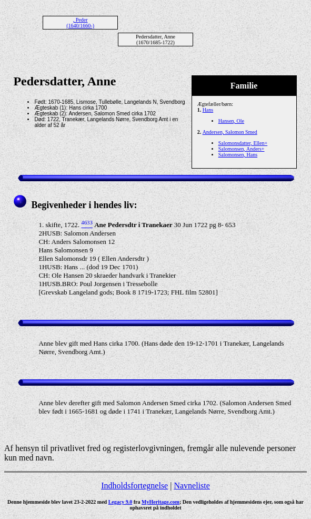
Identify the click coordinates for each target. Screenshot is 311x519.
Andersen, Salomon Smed (230, 132)
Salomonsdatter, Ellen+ (243, 143)
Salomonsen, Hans (237, 155)
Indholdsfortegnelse (134, 485)
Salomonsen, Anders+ (241, 149)
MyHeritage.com (160, 502)
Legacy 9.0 (120, 502)
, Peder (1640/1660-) (80, 22)
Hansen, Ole (231, 121)
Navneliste (191, 485)
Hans (208, 110)
